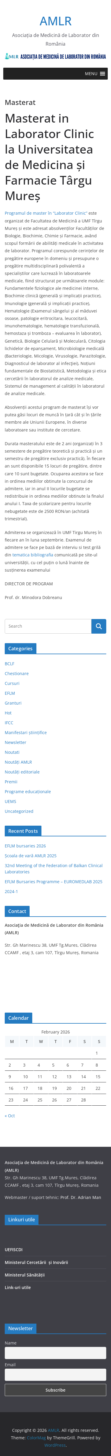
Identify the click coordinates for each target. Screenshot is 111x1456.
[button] (91, 74)
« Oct (10, 1115)
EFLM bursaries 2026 (25, 846)
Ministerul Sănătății (25, 1275)
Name (11, 1343)
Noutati (12, 752)
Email (10, 1364)
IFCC (9, 722)
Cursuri (12, 683)
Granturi (13, 703)
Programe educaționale (28, 791)
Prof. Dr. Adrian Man (80, 1197)
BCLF (9, 663)
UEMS (10, 801)
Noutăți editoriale (22, 772)
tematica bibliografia (32, 555)
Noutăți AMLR (18, 762)
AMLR (56, 21)
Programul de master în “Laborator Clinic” (46, 213)
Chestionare (17, 673)
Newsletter (15, 742)
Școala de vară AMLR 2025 (31, 855)
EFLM (10, 693)
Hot (8, 713)
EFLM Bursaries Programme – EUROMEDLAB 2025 (53, 881)
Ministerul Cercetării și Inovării (36, 1262)
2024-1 (11, 891)
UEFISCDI (13, 1249)
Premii (11, 782)
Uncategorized (19, 811)
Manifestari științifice (26, 732)
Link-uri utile (18, 1287)
